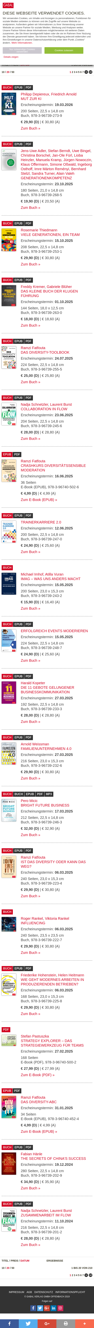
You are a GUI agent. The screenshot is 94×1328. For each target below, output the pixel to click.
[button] (9, 1323)
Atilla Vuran (54, 574)
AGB (29, 1292)
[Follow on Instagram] (60, 1308)
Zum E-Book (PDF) (36, 1075)
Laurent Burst (61, 404)
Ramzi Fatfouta (33, 348)
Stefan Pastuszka (35, 1036)
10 (3, 72)
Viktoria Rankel (57, 918)
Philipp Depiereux (35, 94)
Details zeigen (11, 57)
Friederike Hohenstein (38, 975)
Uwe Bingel (81, 151)
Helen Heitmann (71, 975)
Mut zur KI (31, 99)
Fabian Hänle (31, 1154)
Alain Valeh (65, 173)
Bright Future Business (45, 805)
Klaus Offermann (34, 164)
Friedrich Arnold (63, 94)
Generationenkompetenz (46, 178)
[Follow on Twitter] (40, 1308)
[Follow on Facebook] (33, 1308)
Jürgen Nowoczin (77, 160)
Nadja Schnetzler (34, 404)
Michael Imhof (32, 574)
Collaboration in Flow (44, 409)
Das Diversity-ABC (39, 1102)
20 (8, 72)
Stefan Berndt (59, 151)
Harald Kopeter (33, 683)
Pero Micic (29, 801)
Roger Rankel (32, 918)
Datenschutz (43, 1292)
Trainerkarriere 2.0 (41, 522)
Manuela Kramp (48, 160)
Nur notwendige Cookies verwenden (22, 50)
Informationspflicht (70, 1292)
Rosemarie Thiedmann (39, 230)
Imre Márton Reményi (51, 169)
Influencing (33, 923)
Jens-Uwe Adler (33, 151)
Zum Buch (29, 128)
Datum (24, 1260)
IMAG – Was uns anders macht (50, 579)
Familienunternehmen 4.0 (46, 749)
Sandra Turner (43, 173)
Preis (14, 1260)
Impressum (16, 1292)
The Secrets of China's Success (53, 1159)
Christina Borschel (35, 155)
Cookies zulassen (64, 50)
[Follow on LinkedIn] (53, 1308)
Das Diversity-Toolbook (45, 352)
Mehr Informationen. (22, 42)
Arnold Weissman (35, 744)
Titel (5, 1260)
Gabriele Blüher (59, 287)
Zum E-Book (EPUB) (37, 500)
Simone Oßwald (63, 164)
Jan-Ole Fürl (62, 155)
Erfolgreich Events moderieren (54, 631)
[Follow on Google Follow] (47, 1308)
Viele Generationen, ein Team (50, 235)
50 (13, 72)
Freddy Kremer (33, 287)
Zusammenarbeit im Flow (46, 1215)
